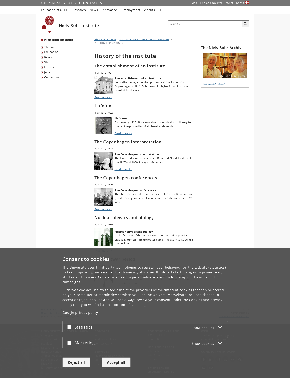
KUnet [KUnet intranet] (229, 3)
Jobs (47, 72)
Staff (47, 62)
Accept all (116, 362)
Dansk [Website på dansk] (240, 3)
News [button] (94, 10)
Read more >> (103, 97)
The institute (53, 47)
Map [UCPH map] (194, 3)
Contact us (51, 77)
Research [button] (79, 10)
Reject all (76, 362)
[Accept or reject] (70, 326)
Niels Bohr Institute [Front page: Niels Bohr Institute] (58, 40)
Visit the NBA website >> (225, 69)
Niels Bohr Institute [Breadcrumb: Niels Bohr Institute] (105, 39)
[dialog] (145, 313)
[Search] (245, 23)
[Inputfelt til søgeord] (205, 23)
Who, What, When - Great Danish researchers (144, 39)
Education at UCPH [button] (55, 10)
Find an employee (211, 3)
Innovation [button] (110, 10)
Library (49, 67)
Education (51, 52)
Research (50, 57)
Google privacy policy (80, 312)
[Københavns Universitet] (48, 24)
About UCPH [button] (153, 10)
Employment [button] (131, 10)
